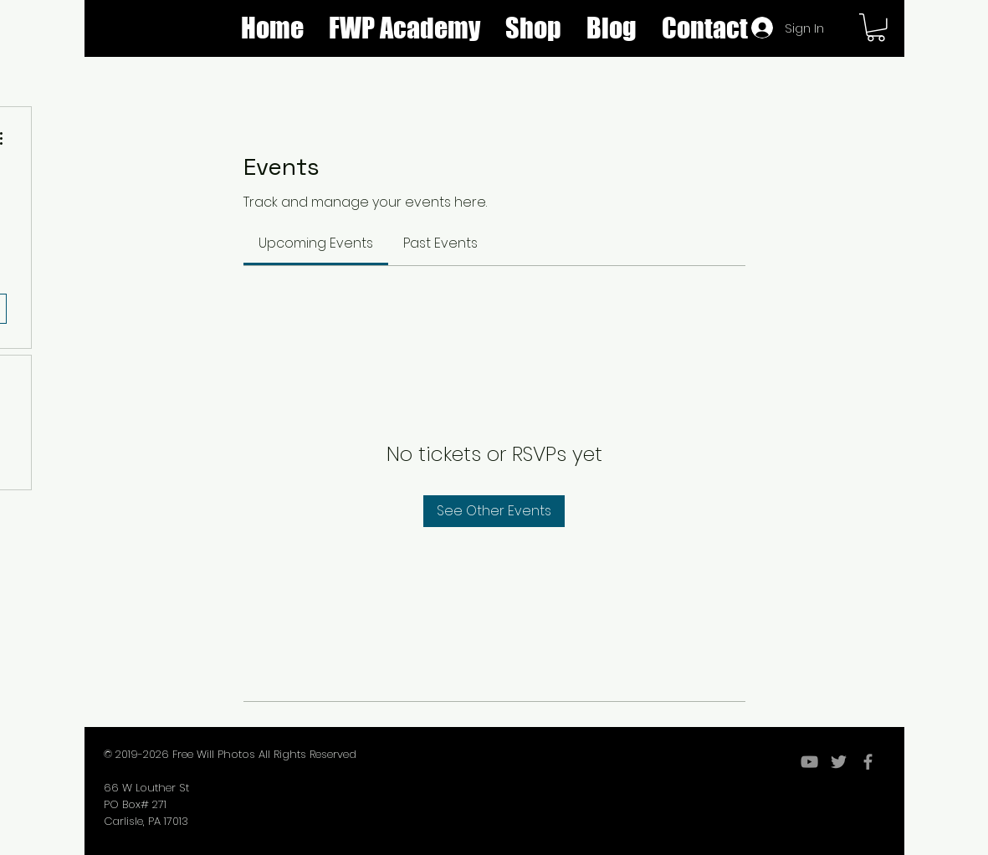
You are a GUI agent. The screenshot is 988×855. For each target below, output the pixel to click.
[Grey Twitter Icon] (838, 761)
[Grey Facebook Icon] (867, 761)
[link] (316, 243)
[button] (533, 28)
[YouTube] (809, 761)
